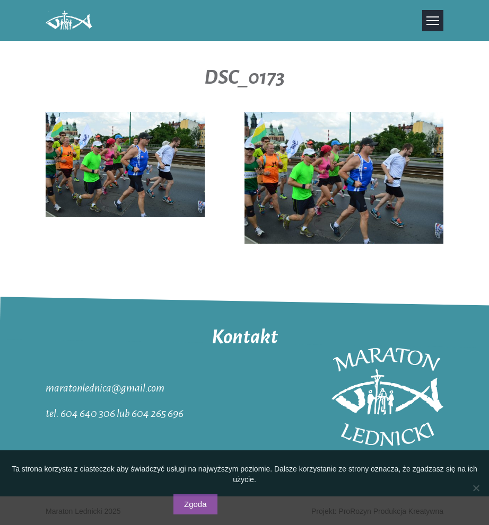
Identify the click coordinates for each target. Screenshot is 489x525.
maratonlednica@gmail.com (105, 387)
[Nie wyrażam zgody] (475, 488)
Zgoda (195, 504)
